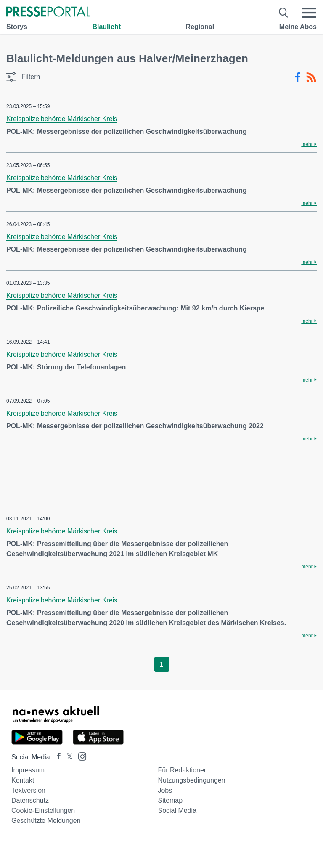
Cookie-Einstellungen (43, 810)
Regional (200, 26)
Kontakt (22, 780)
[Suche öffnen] (283, 13)
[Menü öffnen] (309, 13)
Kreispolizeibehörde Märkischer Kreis (61, 118)
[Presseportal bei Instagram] (79, 755)
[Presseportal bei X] (67, 757)
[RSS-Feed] (311, 77)
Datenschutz (30, 800)
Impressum (28, 770)
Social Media (177, 810)
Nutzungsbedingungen (191, 780)
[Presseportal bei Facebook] (56, 757)
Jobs (165, 790)
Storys (16, 26)
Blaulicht (106, 26)
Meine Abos (298, 26)
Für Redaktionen (182, 770)
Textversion (28, 790)
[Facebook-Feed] (297, 77)
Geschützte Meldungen (46, 820)
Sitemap (170, 800)
